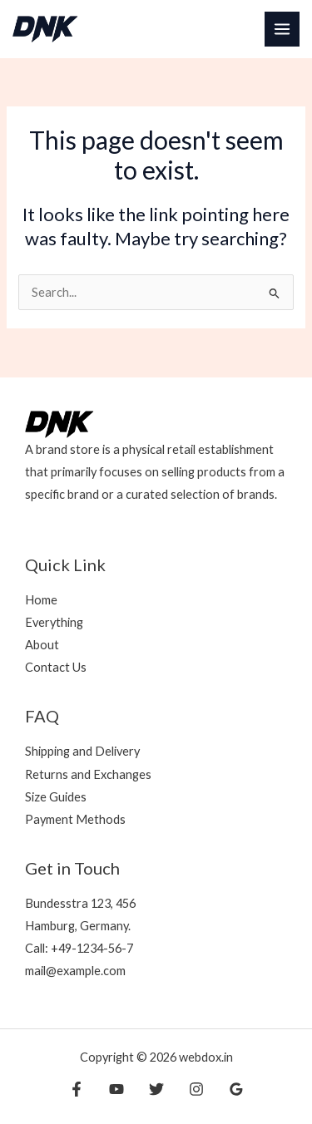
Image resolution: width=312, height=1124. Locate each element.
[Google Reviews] (236, 1089)
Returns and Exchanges (88, 774)
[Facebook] (76, 1089)
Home (41, 600)
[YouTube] (116, 1089)
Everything (54, 622)
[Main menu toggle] (282, 29)
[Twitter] (156, 1089)
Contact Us (56, 667)
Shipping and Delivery (82, 751)
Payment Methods (75, 819)
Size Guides (56, 797)
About (42, 645)
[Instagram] (196, 1089)
